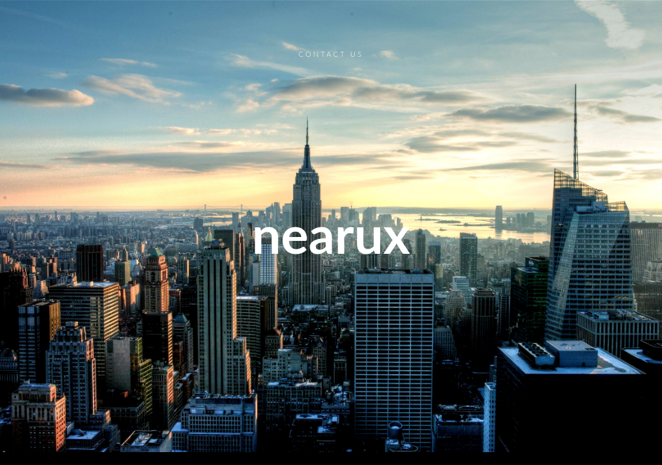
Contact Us (331, 54)
